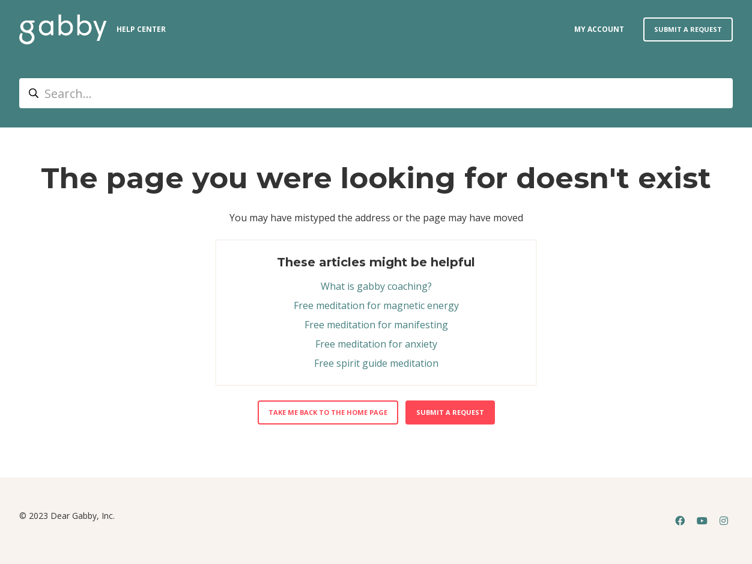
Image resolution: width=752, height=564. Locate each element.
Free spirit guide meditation (376, 363)
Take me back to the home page (327, 412)
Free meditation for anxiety (376, 344)
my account (599, 29)
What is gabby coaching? (376, 286)
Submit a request (688, 29)
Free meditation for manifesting (376, 324)
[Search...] (376, 93)
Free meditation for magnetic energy (376, 305)
